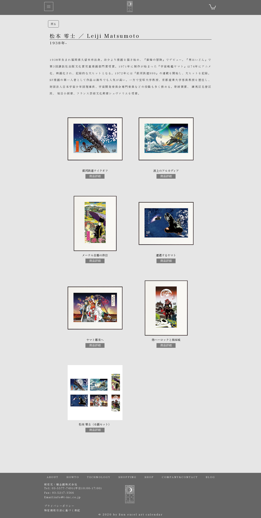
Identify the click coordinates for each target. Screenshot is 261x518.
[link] (212, 7)
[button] (48, 6)
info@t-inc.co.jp (67, 497)
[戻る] (53, 24)
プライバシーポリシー (59, 506)
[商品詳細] (95, 176)
